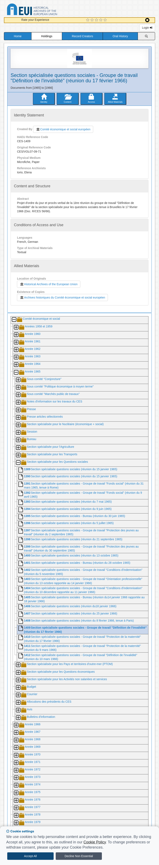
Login (147, 27)
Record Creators (82, 36)
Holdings (46, 36)
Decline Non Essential (79, 856)
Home (18, 36)
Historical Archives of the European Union (48, 284)
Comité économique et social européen (63, 129)
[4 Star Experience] (101, 20)
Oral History (120, 36)
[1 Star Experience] (88, 20)
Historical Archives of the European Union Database (43, 10)
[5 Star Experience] (106, 20)
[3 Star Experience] (97, 20)
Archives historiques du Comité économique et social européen (62, 297)
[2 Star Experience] (92, 20)
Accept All (30, 856)
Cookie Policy (94, 842)
